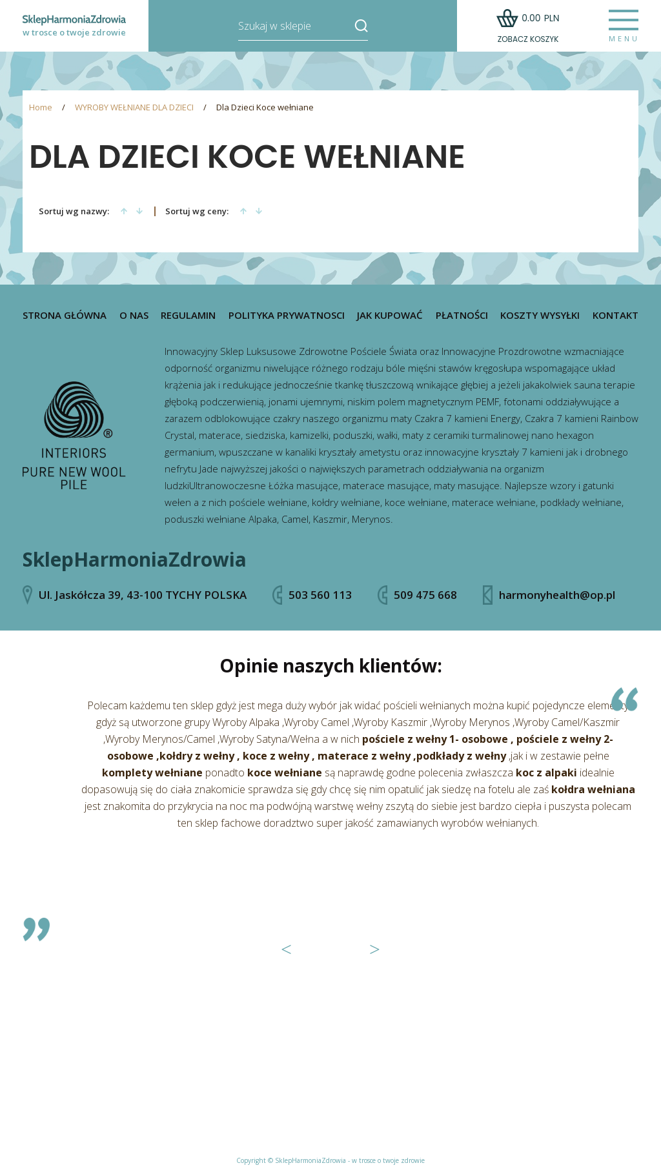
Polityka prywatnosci (287, 315)
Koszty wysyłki (540, 315)
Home (40, 107)
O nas (133, 315)
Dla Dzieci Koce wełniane (265, 107)
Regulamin (188, 315)
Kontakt (615, 315)
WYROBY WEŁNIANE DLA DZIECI (134, 107)
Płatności (462, 315)
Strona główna (65, 315)
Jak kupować (390, 315)
